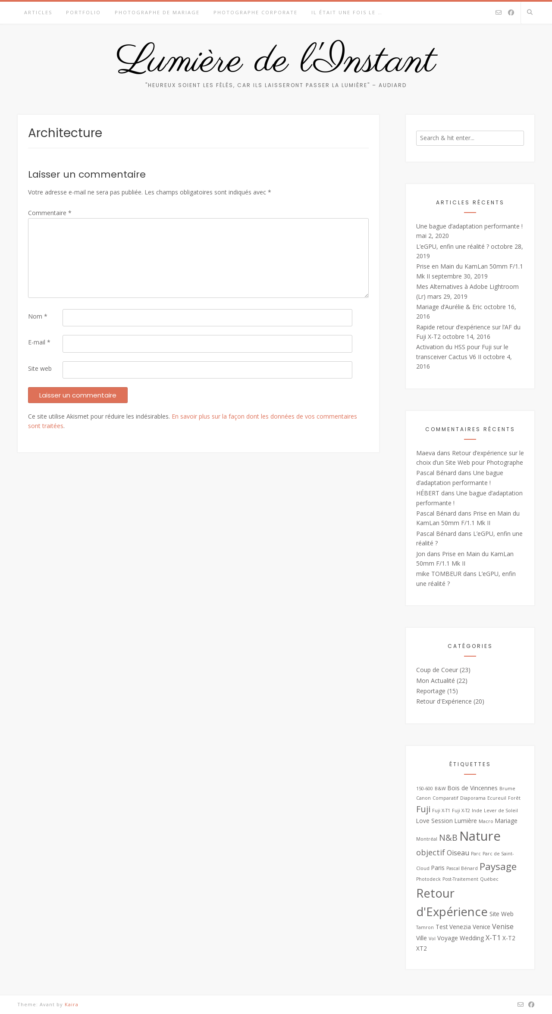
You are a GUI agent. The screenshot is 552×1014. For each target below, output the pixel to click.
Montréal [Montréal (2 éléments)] (426, 839)
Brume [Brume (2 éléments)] (507, 789)
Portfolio (83, 12)
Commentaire (50, 213)
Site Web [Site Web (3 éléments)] (501, 914)
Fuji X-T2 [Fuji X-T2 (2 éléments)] (461, 810)
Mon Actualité (435, 680)
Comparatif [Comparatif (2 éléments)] (445, 798)
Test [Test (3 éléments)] (442, 927)
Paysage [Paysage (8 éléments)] (498, 866)
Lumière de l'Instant (276, 61)
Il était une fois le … (347, 12)
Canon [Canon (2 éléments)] (423, 798)
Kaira (71, 1004)
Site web (40, 368)
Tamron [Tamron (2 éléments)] (425, 927)
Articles (38, 12)
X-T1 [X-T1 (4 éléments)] (493, 937)
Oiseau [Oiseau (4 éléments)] (458, 853)
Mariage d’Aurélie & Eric (449, 307)
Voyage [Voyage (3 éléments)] (447, 938)
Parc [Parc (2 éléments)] (476, 854)
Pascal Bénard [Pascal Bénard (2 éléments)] (462, 868)
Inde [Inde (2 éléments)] (477, 810)
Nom (37, 316)
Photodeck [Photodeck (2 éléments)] (428, 879)
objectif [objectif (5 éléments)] (430, 852)
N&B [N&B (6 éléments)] (448, 837)
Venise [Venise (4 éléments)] (503, 926)
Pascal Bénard (436, 473)
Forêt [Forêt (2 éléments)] (514, 798)
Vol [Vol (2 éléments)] (432, 939)
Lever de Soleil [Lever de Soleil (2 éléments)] (501, 810)
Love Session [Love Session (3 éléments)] (434, 821)
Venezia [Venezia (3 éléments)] (460, 927)
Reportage (430, 691)
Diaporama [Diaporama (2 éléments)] (473, 798)
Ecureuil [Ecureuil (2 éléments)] (496, 798)
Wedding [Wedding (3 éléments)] (472, 938)
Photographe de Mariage (157, 12)
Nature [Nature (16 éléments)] (480, 836)
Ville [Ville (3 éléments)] (421, 938)
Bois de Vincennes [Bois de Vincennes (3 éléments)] (473, 788)
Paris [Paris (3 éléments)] (438, 868)
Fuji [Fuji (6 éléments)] (423, 809)
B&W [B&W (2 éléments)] (440, 789)
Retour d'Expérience (444, 701)
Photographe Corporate (255, 12)
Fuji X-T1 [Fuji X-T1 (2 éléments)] (441, 810)
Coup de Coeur (437, 670)
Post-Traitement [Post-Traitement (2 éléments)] (460, 879)
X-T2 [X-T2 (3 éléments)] (508, 938)
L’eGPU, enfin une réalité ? (452, 246)
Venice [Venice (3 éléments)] (481, 927)
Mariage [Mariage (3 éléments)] (506, 821)
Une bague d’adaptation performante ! (469, 226)
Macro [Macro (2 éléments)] (486, 821)
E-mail (39, 342)
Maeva (425, 453)
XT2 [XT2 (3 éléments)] (421, 948)
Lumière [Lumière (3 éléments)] (466, 821)
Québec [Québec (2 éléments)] (489, 879)
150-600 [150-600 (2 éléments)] (424, 789)
